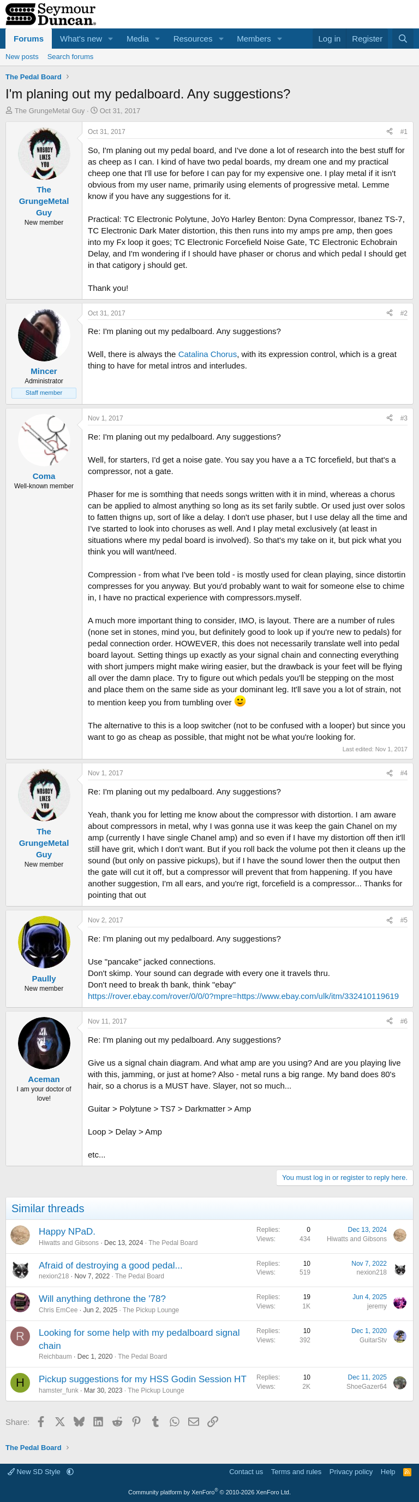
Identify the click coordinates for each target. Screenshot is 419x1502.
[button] (110, 38)
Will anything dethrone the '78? (102, 1299)
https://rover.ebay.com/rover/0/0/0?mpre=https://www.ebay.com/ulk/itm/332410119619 (243, 996)
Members (254, 38)
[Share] (389, 132)
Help (388, 1472)
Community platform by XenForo (209, 1492)
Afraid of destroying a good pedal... (111, 1265)
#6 (404, 1021)
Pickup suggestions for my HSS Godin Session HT (143, 1379)
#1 (404, 132)
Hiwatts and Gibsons (69, 1243)
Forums (29, 38)
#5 (404, 920)
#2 (404, 313)
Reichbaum (55, 1356)
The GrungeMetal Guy (50, 111)
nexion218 (54, 1276)
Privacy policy (351, 1472)
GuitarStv (373, 1340)
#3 (404, 418)
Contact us (246, 1472)
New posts (22, 56)
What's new (81, 38)
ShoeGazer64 (366, 1386)
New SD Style (35, 1472)
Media (138, 38)
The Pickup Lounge (151, 1310)
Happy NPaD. (67, 1231)
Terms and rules (296, 1472)
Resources (193, 38)
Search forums (70, 56)
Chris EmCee (58, 1310)
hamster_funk (59, 1390)
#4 (404, 773)
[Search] (403, 38)
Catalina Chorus (207, 354)
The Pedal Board (172, 1243)
